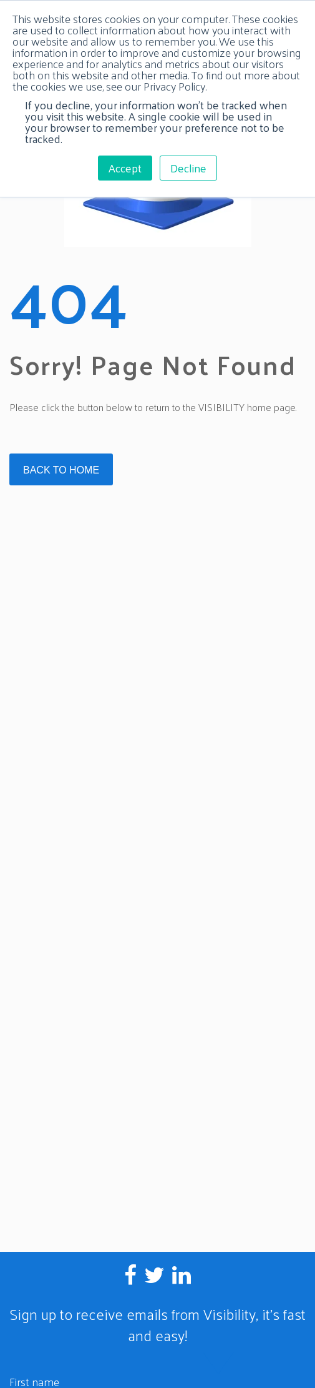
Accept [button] (125, 167)
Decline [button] (188, 167)
